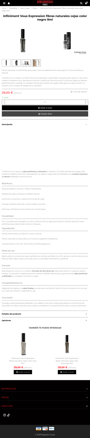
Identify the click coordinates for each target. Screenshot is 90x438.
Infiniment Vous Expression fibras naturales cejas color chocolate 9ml (67, 361)
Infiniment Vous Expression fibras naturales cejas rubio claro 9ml (23, 361)
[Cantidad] (45, 102)
